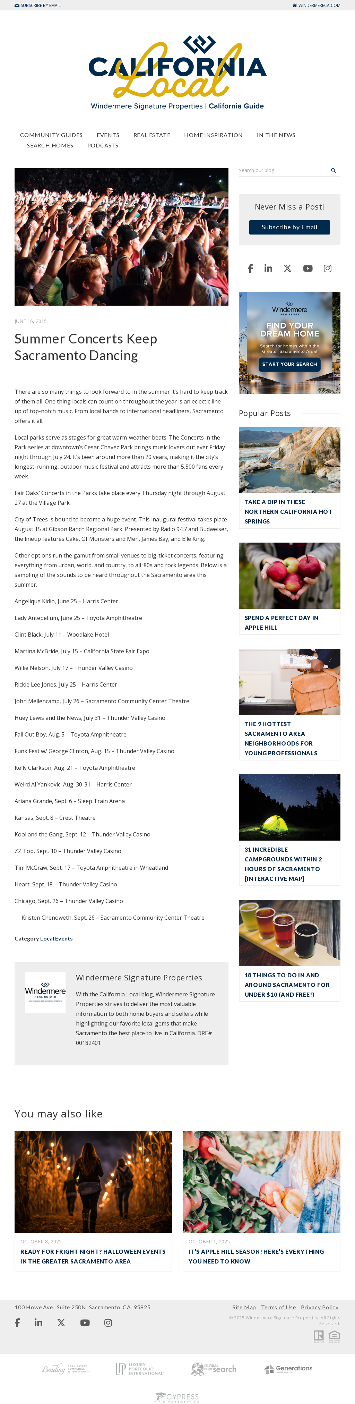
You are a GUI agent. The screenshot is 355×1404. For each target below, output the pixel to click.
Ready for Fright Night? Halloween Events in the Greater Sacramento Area (93, 1256)
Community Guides (51, 134)
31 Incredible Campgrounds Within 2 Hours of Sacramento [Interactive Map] (283, 864)
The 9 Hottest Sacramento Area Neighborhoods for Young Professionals (281, 738)
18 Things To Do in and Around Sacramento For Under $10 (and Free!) (287, 985)
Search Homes (50, 145)
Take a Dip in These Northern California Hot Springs (288, 512)
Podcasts (103, 145)
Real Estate (152, 134)
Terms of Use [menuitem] (278, 1307)
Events (108, 134)
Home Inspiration (213, 134)
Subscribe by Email (289, 227)
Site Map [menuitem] (244, 1307)
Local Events (56, 938)
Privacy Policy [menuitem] (320, 1307)
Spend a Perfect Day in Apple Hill (282, 622)
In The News (276, 134)
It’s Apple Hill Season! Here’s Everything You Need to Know (256, 1256)
